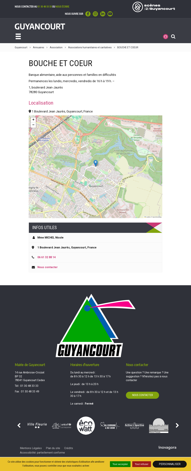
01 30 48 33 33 (45, 6)
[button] (95, 163)
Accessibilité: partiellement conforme (42, 452)
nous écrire (62, 6)
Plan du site (53, 448)
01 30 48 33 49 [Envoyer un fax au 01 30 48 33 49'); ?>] (30, 391)
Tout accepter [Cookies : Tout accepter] (120, 464)
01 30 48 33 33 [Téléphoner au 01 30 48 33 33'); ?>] (29, 385)
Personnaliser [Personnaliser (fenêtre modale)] (170, 464)
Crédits (68, 448)
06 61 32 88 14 (46, 257)
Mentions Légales (31, 448)
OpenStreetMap (156, 217)
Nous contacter (47, 267)
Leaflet (147, 217)
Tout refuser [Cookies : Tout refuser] (141, 464)
